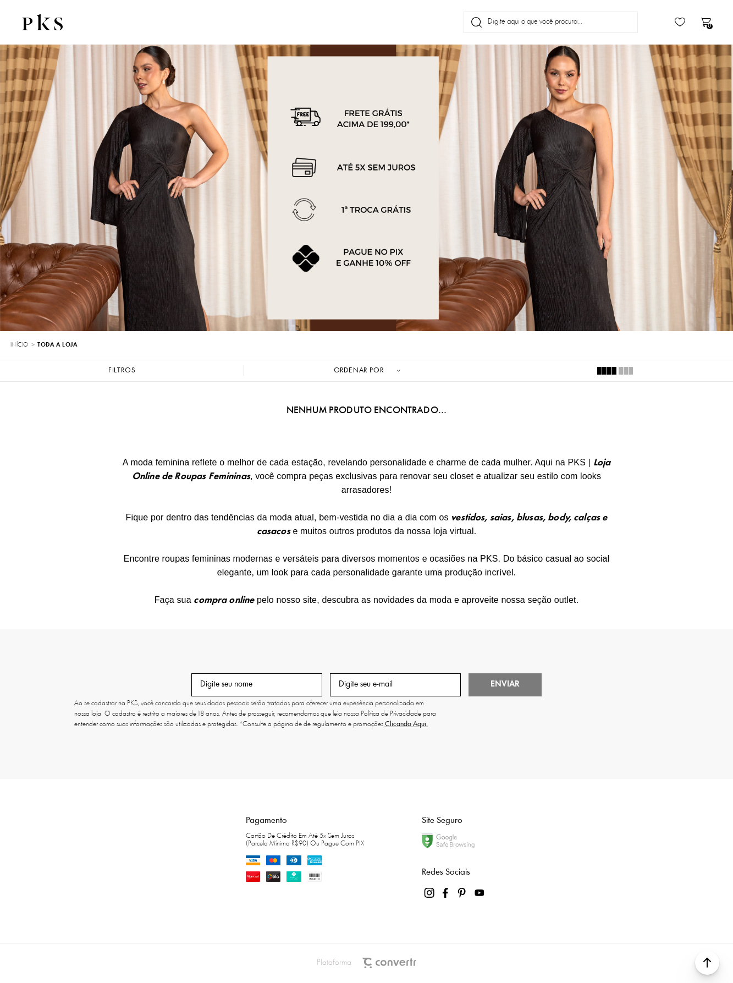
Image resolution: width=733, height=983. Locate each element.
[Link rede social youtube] (479, 893)
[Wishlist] (680, 22)
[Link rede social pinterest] (463, 893)
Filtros (122, 370)
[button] (707, 963)
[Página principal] (51, 22)
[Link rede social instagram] (430, 893)
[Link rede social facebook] (446, 893)
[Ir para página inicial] (19, 345)
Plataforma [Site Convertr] (366, 963)
